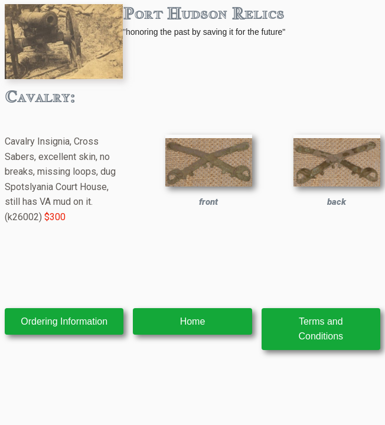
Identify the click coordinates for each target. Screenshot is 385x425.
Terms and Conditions (321, 329)
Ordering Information (64, 321)
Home (192, 321)
